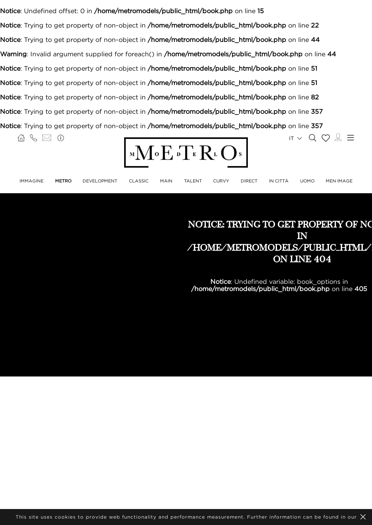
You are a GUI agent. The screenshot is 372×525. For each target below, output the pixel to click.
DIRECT (249, 180)
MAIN (166, 180)
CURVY (221, 180)
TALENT (193, 180)
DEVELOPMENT (100, 180)
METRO (63, 180)
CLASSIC (138, 180)
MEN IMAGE (339, 180)
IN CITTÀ (279, 180)
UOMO (307, 180)
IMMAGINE (32, 180)
